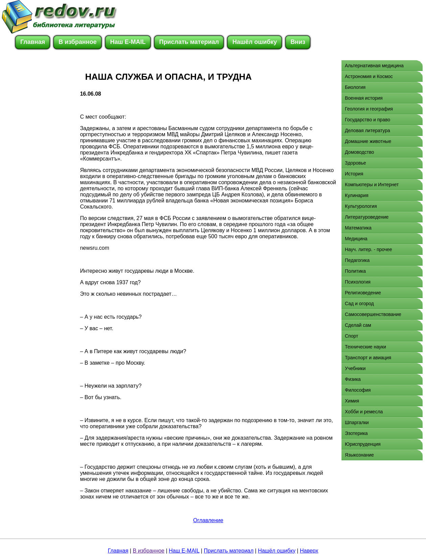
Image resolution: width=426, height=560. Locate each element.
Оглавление (208, 520)
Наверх (309, 551)
